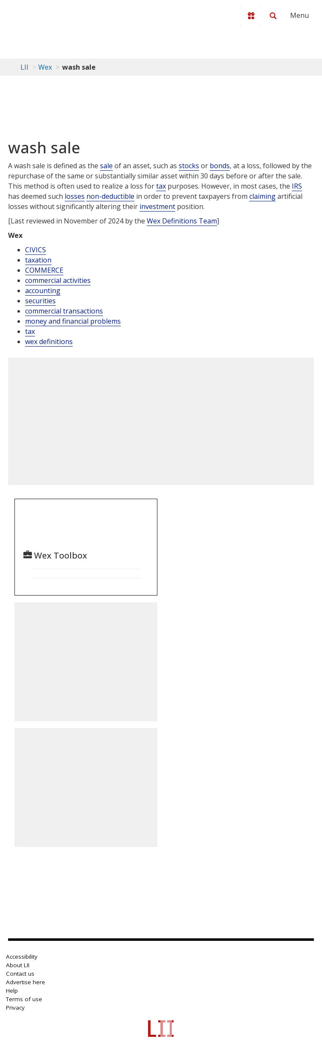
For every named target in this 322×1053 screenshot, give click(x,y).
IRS (297, 186)
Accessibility (21, 956)
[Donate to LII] (251, 16)
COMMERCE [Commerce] (44, 270)
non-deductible (110, 196)
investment (157, 206)
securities (40, 300)
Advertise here (25, 982)
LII (24, 67)
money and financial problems (73, 321)
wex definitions (49, 341)
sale (106, 165)
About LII (17, 965)
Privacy (15, 1007)
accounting (42, 290)
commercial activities (58, 280)
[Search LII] (273, 16)
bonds (220, 165)
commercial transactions (64, 311)
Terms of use (24, 999)
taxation (38, 260)
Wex (45, 67)
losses (75, 196)
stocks (189, 165)
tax (161, 186)
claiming (262, 196)
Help (12, 990)
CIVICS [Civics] (35, 249)
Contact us (20, 973)
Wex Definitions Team (182, 221)
